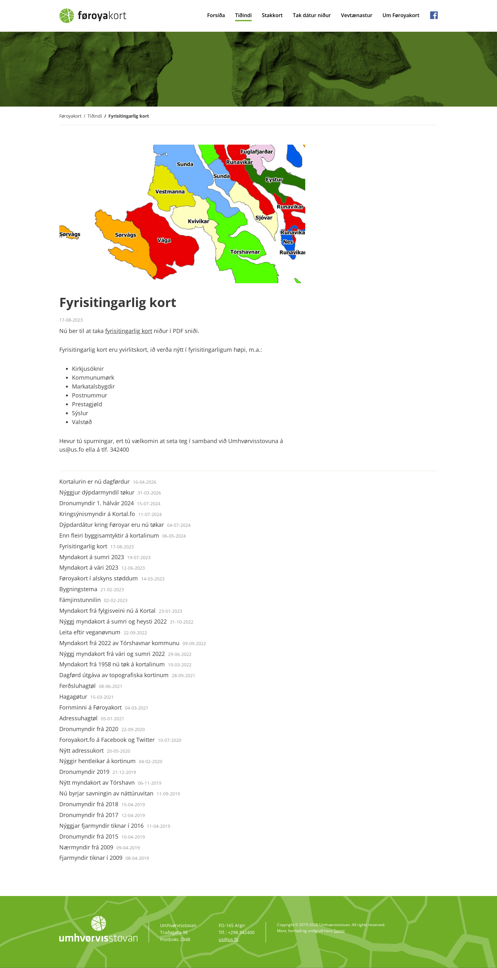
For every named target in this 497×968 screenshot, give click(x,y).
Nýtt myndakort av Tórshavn (110, 782)
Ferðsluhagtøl (90, 686)
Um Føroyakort (401, 15)
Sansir (339, 930)
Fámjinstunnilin (93, 600)
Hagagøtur (86, 696)
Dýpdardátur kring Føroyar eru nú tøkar (124, 524)
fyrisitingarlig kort (128, 331)
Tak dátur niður (312, 15)
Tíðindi (243, 15)
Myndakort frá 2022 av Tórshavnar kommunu (132, 643)
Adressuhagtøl (91, 718)
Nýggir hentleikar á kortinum (110, 761)
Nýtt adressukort (94, 750)
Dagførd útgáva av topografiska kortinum (127, 675)
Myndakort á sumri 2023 (105, 557)
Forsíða (216, 15)
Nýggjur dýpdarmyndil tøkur (110, 492)
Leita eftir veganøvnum (103, 632)
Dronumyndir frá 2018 (102, 804)
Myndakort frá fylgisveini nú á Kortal (120, 610)
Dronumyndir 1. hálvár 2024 (109, 503)
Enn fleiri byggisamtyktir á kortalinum (122, 535)
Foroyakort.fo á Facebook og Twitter (120, 739)
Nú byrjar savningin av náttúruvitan (119, 793)
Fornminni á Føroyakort (103, 707)
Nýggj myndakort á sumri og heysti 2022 (126, 621)
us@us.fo (228, 939)
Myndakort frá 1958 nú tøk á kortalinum (125, 664)
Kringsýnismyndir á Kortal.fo (110, 514)
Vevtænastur (356, 15)
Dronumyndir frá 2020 (102, 729)
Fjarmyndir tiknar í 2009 (104, 857)
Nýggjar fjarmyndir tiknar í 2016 (114, 825)
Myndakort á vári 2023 (102, 567)
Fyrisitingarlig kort (128, 116)
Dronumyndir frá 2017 (102, 815)
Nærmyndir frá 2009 (99, 847)
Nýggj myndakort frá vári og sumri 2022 (125, 653)
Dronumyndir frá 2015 (102, 836)
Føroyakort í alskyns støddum (112, 578)
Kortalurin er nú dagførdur (107, 481)
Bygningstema (91, 589)
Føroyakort (70, 116)
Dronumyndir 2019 (97, 771)
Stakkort (272, 15)
